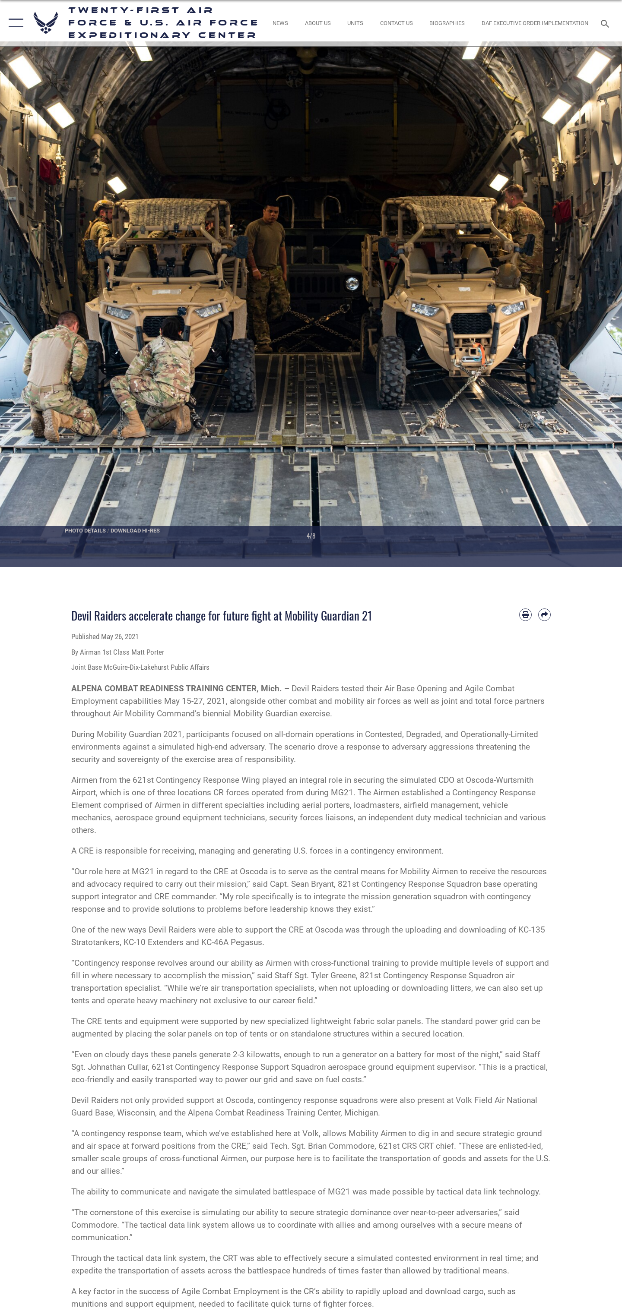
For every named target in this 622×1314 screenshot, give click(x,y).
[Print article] (525, 614)
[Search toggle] (606, 22)
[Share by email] (544, 614)
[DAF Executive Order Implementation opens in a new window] (535, 23)
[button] (14, 23)
